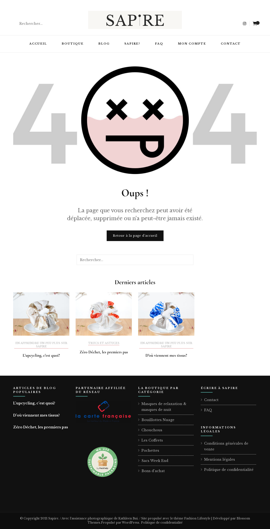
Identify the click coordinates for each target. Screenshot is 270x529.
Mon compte (192, 43)
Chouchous (151, 430)
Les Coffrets (152, 440)
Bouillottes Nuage (157, 420)
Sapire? (132, 43)
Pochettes (150, 450)
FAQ (159, 43)
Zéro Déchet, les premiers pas (104, 352)
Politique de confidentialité (229, 470)
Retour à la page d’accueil (135, 236)
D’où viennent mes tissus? (166, 355)
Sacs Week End (154, 461)
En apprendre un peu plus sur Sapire (41, 344)
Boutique (73, 43)
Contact (231, 43)
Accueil (38, 43)
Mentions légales (219, 459)
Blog (104, 43)
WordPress (130, 522)
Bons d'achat (153, 471)
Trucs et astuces (103, 343)
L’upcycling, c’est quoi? (41, 355)
